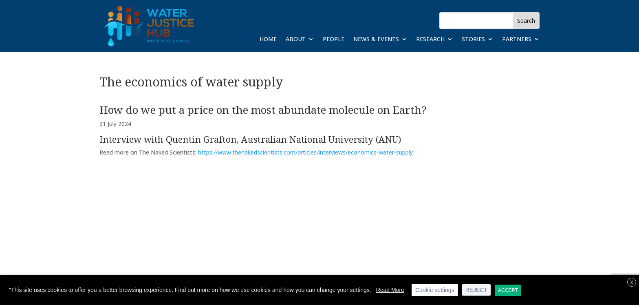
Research (430, 39)
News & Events (376, 39)
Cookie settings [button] (434, 290)
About (296, 39)
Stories (473, 39)
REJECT (476, 290)
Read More (390, 290)
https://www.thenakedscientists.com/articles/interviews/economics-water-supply (305, 152)
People (333, 39)
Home (268, 39)
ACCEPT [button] (508, 290)
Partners (516, 39)
